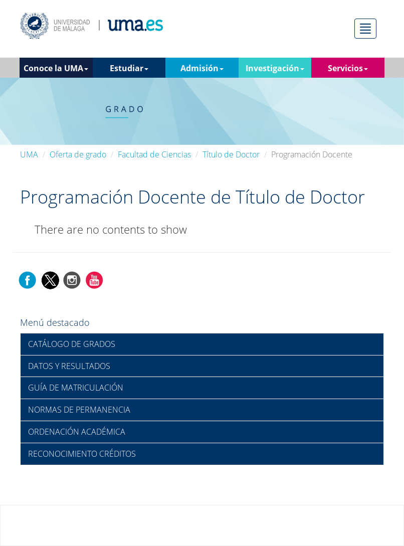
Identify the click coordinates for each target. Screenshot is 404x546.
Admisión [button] (202, 68)
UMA (29, 154)
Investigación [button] (275, 68)
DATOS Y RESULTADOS (69, 366)
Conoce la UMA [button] (56, 68)
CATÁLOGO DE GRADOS (71, 343)
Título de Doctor (231, 154)
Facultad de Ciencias (154, 154)
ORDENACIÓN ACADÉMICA (76, 431)
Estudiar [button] (129, 68)
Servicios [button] (348, 68)
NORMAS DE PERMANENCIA (79, 409)
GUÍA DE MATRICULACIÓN (75, 387)
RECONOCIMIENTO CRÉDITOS (82, 453)
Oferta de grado (78, 154)
